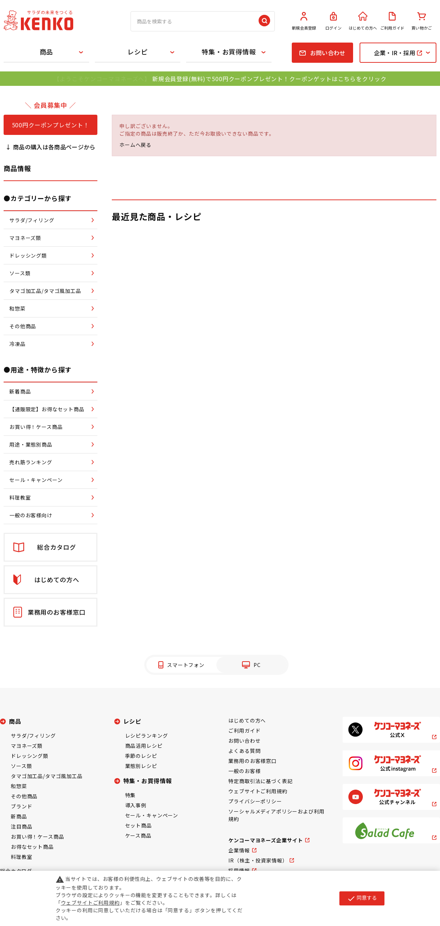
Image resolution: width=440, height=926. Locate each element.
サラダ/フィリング (33, 735)
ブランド (21, 806)
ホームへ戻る (135, 144)
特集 (130, 795)
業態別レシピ (141, 765)
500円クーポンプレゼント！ (50, 124)
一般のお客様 (244, 770)
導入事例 (135, 805)
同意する (362, 898)
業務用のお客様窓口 (252, 760)
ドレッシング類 (29, 755)
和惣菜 (19, 786)
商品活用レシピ (144, 745)
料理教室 (21, 856)
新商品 (19, 816)
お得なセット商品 (32, 846)
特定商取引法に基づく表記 (260, 781)
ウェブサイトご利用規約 (257, 791)
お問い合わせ (244, 740)
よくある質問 (244, 750)
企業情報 (239, 850)
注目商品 (21, 826)
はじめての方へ (363, 21)
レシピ (137, 51)
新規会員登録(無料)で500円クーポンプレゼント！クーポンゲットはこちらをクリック (269, 78)
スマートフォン (185, 664)
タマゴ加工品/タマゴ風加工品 (47, 776)
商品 (46, 51)
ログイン (333, 21)
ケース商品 (138, 835)
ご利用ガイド (392, 21)
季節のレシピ (141, 755)
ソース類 (21, 765)
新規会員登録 (304, 21)
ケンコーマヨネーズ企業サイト (265, 840)
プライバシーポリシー (255, 801)
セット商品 (138, 825)
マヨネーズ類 (27, 745)
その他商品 (24, 796)
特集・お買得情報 (229, 51)
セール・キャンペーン (151, 815)
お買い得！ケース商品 (37, 836)
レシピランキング (146, 735)
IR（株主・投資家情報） (257, 860)
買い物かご (421, 21)
